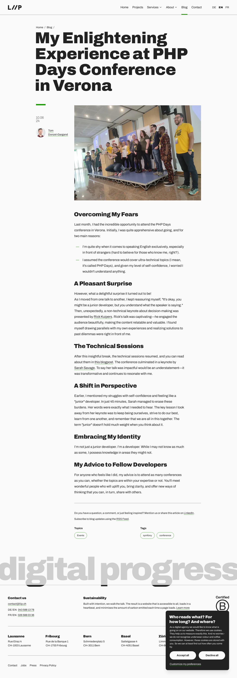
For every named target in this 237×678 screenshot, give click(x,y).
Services (154, 7)
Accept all (183, 655)
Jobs (23, 665)
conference (165, 535)
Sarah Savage (84, 368)
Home (124, 7)
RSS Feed (122, 519)
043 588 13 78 (26, 609)
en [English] (221, 7)
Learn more (183, 607)
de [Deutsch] (214, 7)
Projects (137, 7)
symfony (147, 535)
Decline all (212, 655)
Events (80, 535)
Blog (184, 7)
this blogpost (104, 362)
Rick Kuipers (103, 316)
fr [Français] (227, 7)
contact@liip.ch (17, 603)
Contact (196, 7)
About (171, 7)
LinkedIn (189, 513)
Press (33, 665)
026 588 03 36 (26, 615)
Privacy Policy (48, 665)
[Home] (15, 7)
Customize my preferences (185, 664)
